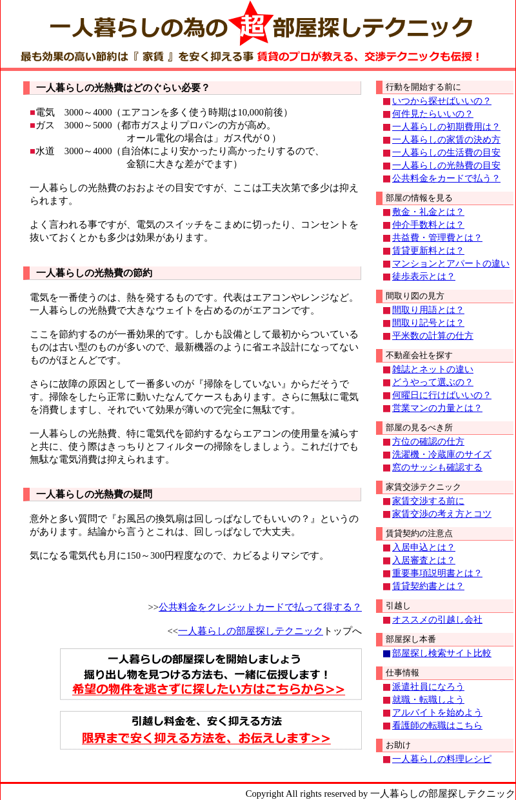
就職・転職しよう (428, 700)
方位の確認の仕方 (428, 441)
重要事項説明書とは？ (437, 573)
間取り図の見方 (415, 296)
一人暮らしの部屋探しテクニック (250, 631)
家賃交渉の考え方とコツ (441, 514)
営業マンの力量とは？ (437, 408)
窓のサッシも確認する (437, 467)
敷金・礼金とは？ (428, 212)
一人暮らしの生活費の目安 (446, 152)
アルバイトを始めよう (437, 712)
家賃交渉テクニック (423, 487)
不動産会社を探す (419, 355)
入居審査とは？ (423, 560)
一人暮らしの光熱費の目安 (446, 165)
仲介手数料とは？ (428, 225)
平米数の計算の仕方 (432, 336)
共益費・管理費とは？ (437, 238)
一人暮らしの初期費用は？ (446, 127)
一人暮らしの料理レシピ (441, 759)
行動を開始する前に (423, 87)
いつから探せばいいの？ (441, 101)
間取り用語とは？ (428, 310)
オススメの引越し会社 (437, 620)
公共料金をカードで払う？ (446, 178)
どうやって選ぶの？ (432, 382)
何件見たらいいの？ (432, 114)
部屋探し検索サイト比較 (441, 653)
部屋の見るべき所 (419, 427)
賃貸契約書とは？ (428, 586)
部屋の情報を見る (419, 198)
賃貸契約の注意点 (419, 533)
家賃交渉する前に (428, 501)
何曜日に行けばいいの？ (441, 395)
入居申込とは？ (423, 547)
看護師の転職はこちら (437, 725)
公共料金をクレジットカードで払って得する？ (260, 607)
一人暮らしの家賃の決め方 (446, 140)
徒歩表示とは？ (423, 276)
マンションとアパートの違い (451, 263)
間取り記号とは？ (428, 323)
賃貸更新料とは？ (428, 250)
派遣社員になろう (428, 687)
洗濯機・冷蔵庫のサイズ (441, 454)
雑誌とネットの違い (432, 369)
